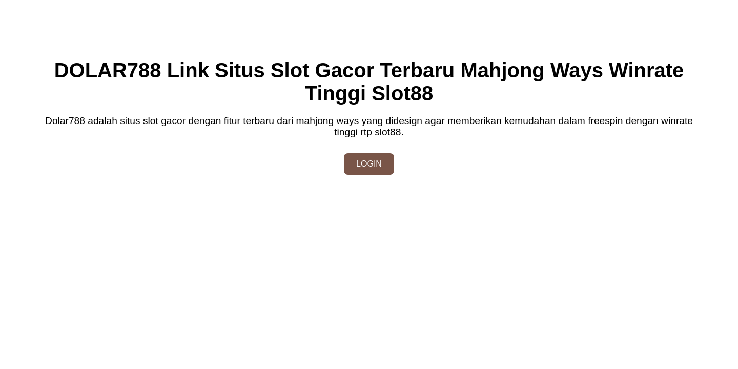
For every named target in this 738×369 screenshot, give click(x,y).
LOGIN (369, 163)
